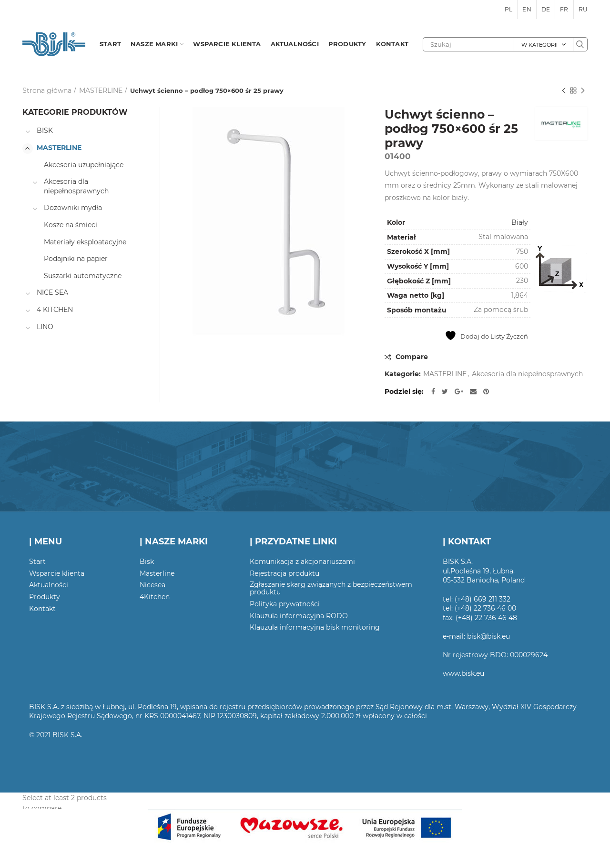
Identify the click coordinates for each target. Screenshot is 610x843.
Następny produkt (583, 91)
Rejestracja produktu (284, 573)
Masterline (157, 573)
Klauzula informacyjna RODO (299, 616)
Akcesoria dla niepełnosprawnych (527, 374)
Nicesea (152, 585)
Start (37, 561)
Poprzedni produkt (564, 91)
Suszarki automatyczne (83, 275)
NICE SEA (52, 292)
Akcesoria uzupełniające (83, 165)
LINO (45, 326)
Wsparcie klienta (56, 573)
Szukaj (580, 44)
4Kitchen (155, 597)
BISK (45, 130)
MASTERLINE (100, 90)
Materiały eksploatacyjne (85, 242)
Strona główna (46, 90)
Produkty (44, 597)
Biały (519, 222)
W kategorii (539, 44)
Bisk (147, 561)
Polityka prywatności (285, 604)
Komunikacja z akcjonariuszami (302, 561)
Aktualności (48, 585)
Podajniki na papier (76, 258)
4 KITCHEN (55, 309)
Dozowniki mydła (73, 207)
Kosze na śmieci (70, 225)
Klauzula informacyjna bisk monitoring (315, 627)
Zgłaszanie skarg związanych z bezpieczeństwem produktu (331, 588)
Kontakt (42, 608)
